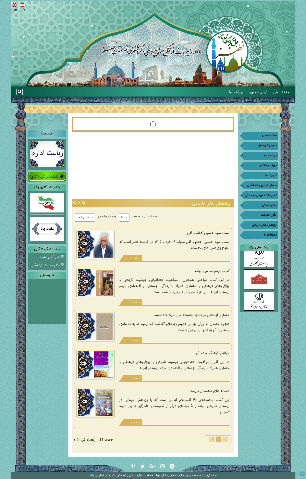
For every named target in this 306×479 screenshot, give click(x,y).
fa (22, 7)
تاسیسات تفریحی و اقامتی (258, 192)
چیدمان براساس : (106, 216)
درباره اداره (258, 155)
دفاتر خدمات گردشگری (47, 265)
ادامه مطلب (132, 258)
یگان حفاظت (269, 210)
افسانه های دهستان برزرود (210, 391)
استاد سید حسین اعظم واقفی (208, 233)
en (14, 7)
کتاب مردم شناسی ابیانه (212, 271)
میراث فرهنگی (258, 164)
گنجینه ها (271, 172)
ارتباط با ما (236, 91)
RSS (78, 202)
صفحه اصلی (282, 91)
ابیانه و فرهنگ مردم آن (213, 353)
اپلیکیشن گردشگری (47, 177)
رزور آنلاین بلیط (52, 257)
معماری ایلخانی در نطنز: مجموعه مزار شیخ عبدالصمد (192, 315)
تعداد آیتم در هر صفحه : (145, 216)
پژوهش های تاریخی (264, 219)
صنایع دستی (258, 201)
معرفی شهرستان (258, 145)
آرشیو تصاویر (258, 91)
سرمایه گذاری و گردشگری (258, 183)
